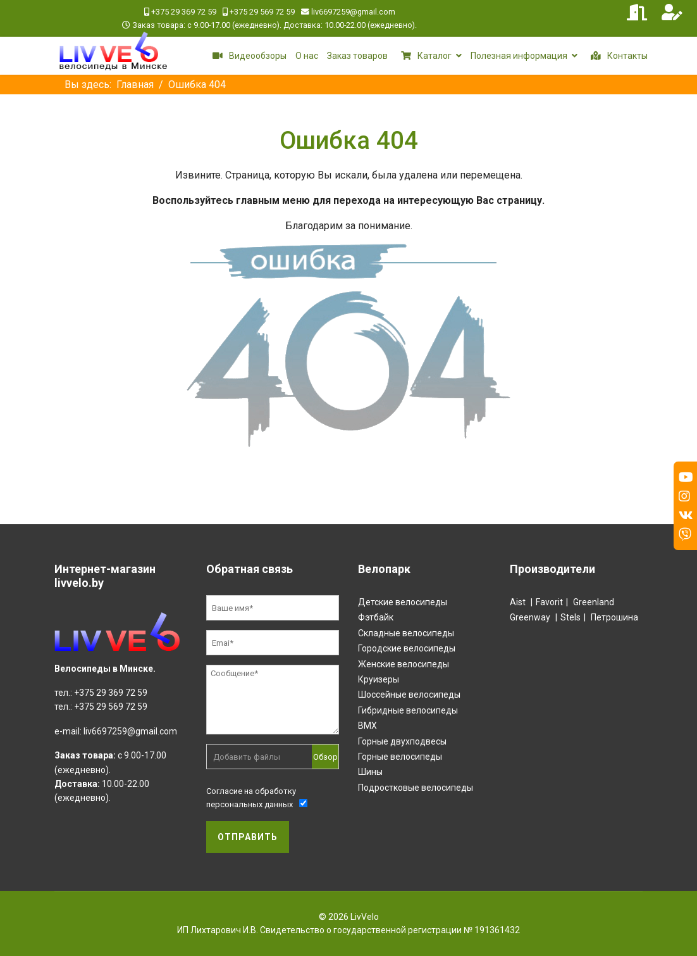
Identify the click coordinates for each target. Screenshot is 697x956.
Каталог (424, 56)
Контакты (617, 56)
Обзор (325, 757)
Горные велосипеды (400, 757)
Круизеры (378, 679)
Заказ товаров (357, 56)
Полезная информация (519, 56)
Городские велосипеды (406, 648)
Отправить (248, 837)
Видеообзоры (247, 56)
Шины (370, 772)
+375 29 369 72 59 (183, 11)
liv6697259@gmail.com (353, 11)
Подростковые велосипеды (415, 788)
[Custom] (685, 534)
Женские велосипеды (403, 664)
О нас (306, 56)
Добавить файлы (246, 757)
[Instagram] (684, 496)
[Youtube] (686, 477)
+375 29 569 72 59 (262, 11)
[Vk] (686, 515)
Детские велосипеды (402, 602)
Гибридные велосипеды (408, 710)
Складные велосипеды (406, 633)
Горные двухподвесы (402, 741)
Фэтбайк (375, 617)
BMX (367, 725)
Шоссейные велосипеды (409, 694)
